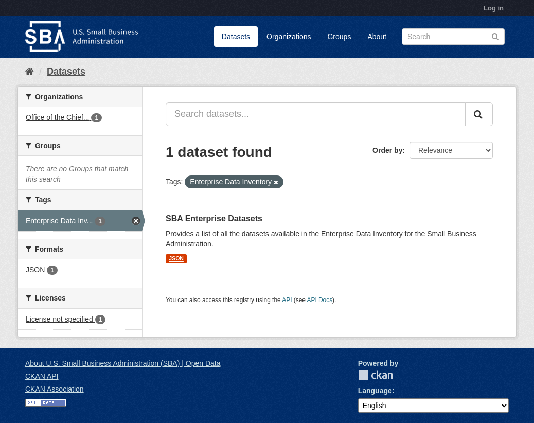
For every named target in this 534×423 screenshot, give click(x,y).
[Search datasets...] (316, 114)
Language (375, 390)
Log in (494, 8)
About (376, 36)
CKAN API (42, 376)
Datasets (236, 36)
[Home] (29, 71)
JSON (176, 259)
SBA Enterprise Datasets (214, 218)
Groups (339, 36)
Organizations (288, 36)
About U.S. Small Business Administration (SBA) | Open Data (122, 363)
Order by (387, 150)
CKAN (375, 374)
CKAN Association (54, 389)
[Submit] (479, 114)
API (287, 300)
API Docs (320, 300)
